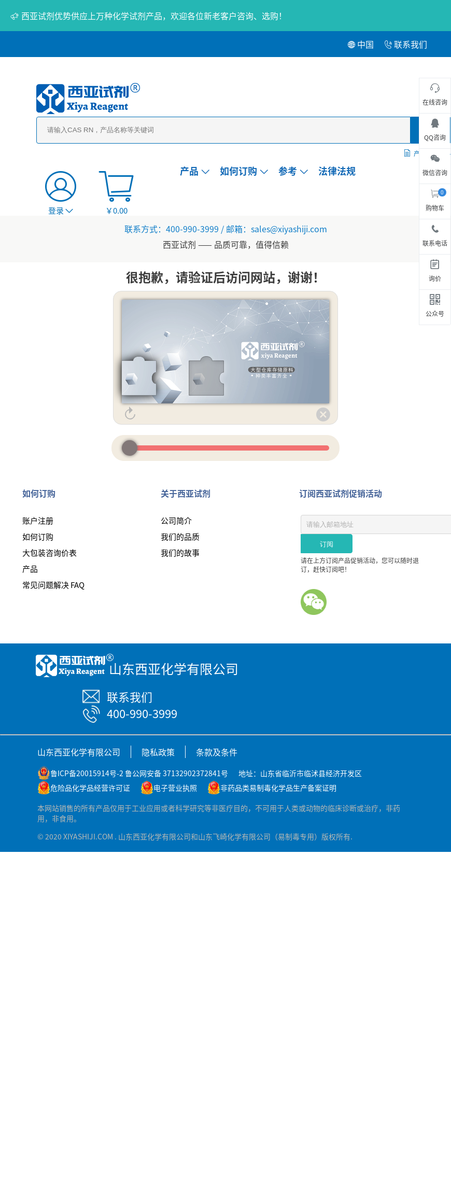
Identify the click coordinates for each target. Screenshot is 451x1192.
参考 (293, 170)
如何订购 (244, 170)
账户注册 (37, 520)
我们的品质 (180, 536)
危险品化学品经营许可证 (90, 787)
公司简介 (176, 520)
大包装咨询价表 (49, 552)
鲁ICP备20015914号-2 (86, 773)
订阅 (326, 544)
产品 (194, 170)
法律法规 (337, 170)
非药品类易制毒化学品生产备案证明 (278, 787)
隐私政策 (158, 752)
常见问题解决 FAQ (53, 584)
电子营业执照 (175, 787)
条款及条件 (216, 752)
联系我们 (405, 44)
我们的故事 (180, 552)
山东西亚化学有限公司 (78, 752)
